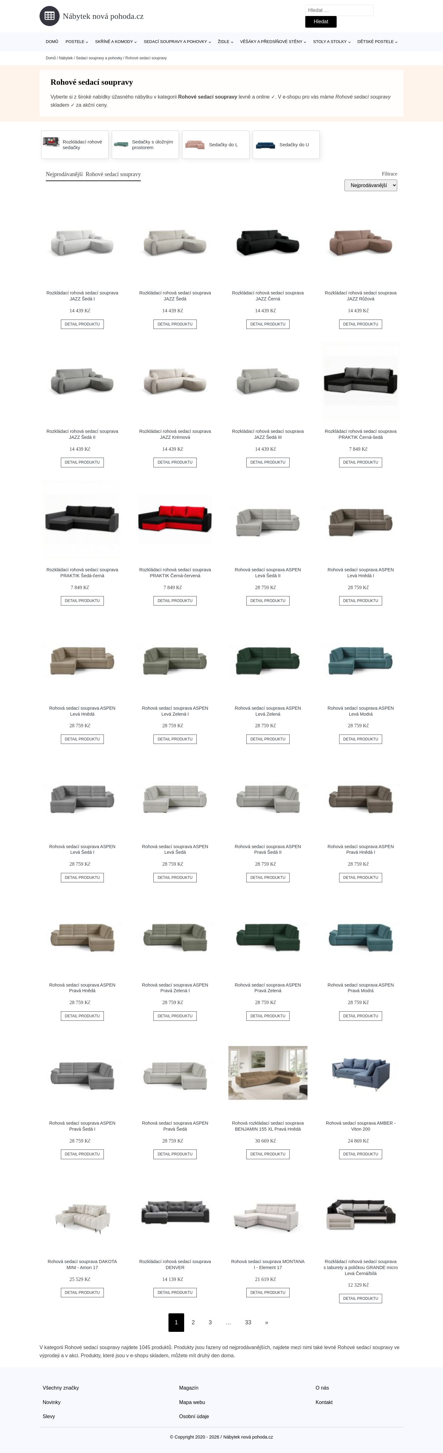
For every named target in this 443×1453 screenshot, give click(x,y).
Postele (75, 41)
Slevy (49, 1416)
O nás (322, 1388)
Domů (52, 41)
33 (248, 1322)
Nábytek (66, 58)
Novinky (52, 1402)
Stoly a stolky (330, 41)
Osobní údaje (194, 1416)
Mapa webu (192, 1402)
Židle (223, 41)
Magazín (188, 1388)
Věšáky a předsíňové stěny (271, 41)
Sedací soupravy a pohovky (175, 41)
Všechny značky (61, 1388)
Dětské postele (375, 41)
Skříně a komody (114, 41)
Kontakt (324, 1402)
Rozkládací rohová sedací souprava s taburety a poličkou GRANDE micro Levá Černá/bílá (360, 1267)
